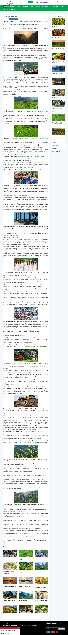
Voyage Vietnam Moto (55, 151)
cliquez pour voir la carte (6, 633)
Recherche (30, 2)
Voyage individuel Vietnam (9, 600)
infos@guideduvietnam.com (7, 631)
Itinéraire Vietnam (23, 600)
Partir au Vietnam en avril (9, 559)
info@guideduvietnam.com (26, 539)
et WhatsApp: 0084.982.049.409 (8, 630)
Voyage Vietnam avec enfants (41, 559)
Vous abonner (61, 628)
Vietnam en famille (39, 614)
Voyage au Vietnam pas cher (9, 586)
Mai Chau (54, 148)
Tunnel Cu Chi (55, 145)
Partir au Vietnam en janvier (25, 614)
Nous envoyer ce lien (13, 19)
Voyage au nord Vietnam (24, 571)
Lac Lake (54, 142)
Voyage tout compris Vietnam (25, 586)
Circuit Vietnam (13, 542)
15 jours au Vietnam (7, 614)
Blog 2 (9, 11)
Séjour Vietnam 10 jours (40, 571)
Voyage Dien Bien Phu (24, 559)
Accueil (4, 11)
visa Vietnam (15, 235)
